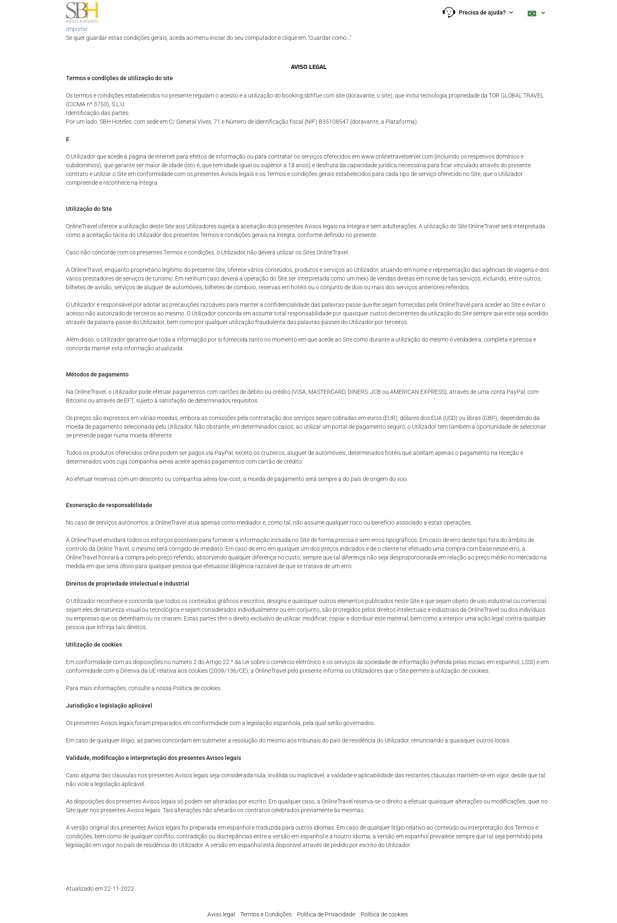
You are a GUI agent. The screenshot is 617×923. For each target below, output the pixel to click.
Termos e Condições (266, 914)
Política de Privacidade (326, 914)
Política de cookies (384, 914)
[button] (478, 12)
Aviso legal (221, 914)
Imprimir (77, 29)
